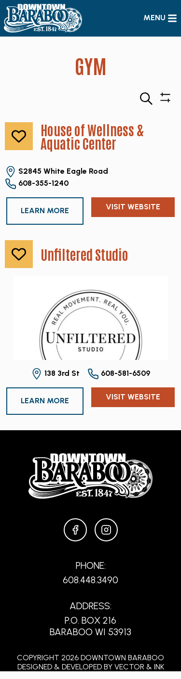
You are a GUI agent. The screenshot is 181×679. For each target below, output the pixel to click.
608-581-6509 (118, 374)
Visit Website (133, 206)
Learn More (45, 210)
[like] (19, 136)
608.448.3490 (90, 580)
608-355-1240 (37, 184)
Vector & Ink (139, 666)
